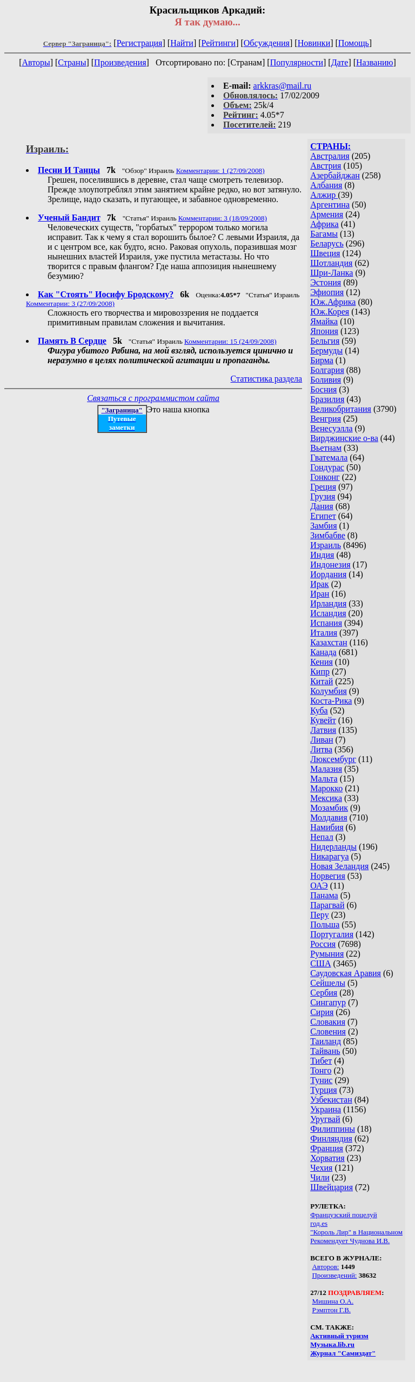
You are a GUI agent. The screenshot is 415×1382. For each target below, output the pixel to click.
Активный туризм (339, 1336)
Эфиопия (327, 292)
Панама (324, 895)
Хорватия (327, 1158)
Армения (326, 214)
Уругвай (325, 1119)
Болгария (327, 370)
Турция (323, 1089)
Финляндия (331, 1138)
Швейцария (331, 1187)
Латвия (323, 730)
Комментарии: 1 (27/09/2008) (220, 170)
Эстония (325, 282)
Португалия (331, 934)
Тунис (321, 1080)
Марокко (326, 788)
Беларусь (327, 243)
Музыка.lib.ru (332, 1344)
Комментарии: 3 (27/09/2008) (70, 303)
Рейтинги (219, 43)
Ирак (319, 584)
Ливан (321, 739)
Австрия (325, 165)
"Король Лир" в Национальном (356, 1232)
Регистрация (140, 43)
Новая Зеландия (339, 866)
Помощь (353, 43)
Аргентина (330, 204)
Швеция (325, 253)
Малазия (326, 768)
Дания (321, 506)
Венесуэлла (331, 428)
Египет (323, 515)
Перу (319, 914)
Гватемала (328, 457)
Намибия (326, 827)
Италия (323, 632)
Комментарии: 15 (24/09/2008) (230, 341)
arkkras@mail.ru (282, 85)
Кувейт (323, 720)
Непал (321, 837)
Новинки (314, 43)
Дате (340, 62)
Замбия (323, 525)
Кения (321, 661)
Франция (326, 1148)
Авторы (36, 62)
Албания (326, 185)
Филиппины (332, 1128)
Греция (323, 486)
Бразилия (327, 399)
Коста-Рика (331, 700)
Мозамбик (329, 807)
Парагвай (327, 905)
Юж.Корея (329, 311)
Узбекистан (331, 1099)
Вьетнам (326, 447)
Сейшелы (327, 982)
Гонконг (325, 477)
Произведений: (334, 1275)
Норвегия (327, 875)
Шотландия (331, 263)
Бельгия (324, 340)
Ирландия (328, 603)
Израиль (325, 545)
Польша (324, 924)
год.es (318, 1223)
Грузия (322, 496)
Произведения (120, 62)
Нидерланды (333, 846)
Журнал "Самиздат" (343, 1353)
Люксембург (333, 759)
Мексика (326, 798)
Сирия (321, 1012)
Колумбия (328, 691)
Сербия (323, 992)
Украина (325, 1109)
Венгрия (325, 418)
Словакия (327, 1021)
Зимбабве (327, 535)
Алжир (324, 194)
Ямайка (324, 321)
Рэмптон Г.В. (331, 1310)
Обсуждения (267, 43)
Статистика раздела (267, 378)
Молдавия (328, 817)
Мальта (323, 778)
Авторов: (325, 1267)
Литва (321, 749)
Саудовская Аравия (345, 973)
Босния (323, 389)
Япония (324, 331)
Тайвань (325, 1051)
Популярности (296, 62)
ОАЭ (318, 885)
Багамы (324, 233)
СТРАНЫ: (330, 146)
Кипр (320, 671)
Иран (319, 593)
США (320, 963)
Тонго (320, 1070)
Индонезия (330, 564)
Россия (323, 944)
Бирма (321, 360)
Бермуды (326, 350)
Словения (328, 1031)
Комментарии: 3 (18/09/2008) (222, 218)
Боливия (325, 379)
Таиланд (325, 1041)
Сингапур (328, 1002)
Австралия (329, 156)
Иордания (328, 574)
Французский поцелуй (343, 1215)
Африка (324, 224)
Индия (322, 554)
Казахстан (328, 642)
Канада (323, 652)
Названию (374, 62)
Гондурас (327, 467)
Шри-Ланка (331, 272)
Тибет (321, 1060)
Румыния (327, 953)
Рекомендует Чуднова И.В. (350, 1241)
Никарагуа (329, 856)
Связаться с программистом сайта (153, 398)
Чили (320, 1177)
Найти (181, 43)
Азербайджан (335, 175)
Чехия (321, 1167)
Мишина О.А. (332, 1301)
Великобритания (340, 408)
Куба (319, 710)
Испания (326, 622)
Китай (321, 681)
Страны (72, 62)
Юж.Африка (333, 301)
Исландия (328, 613)
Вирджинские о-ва (344, 438)
